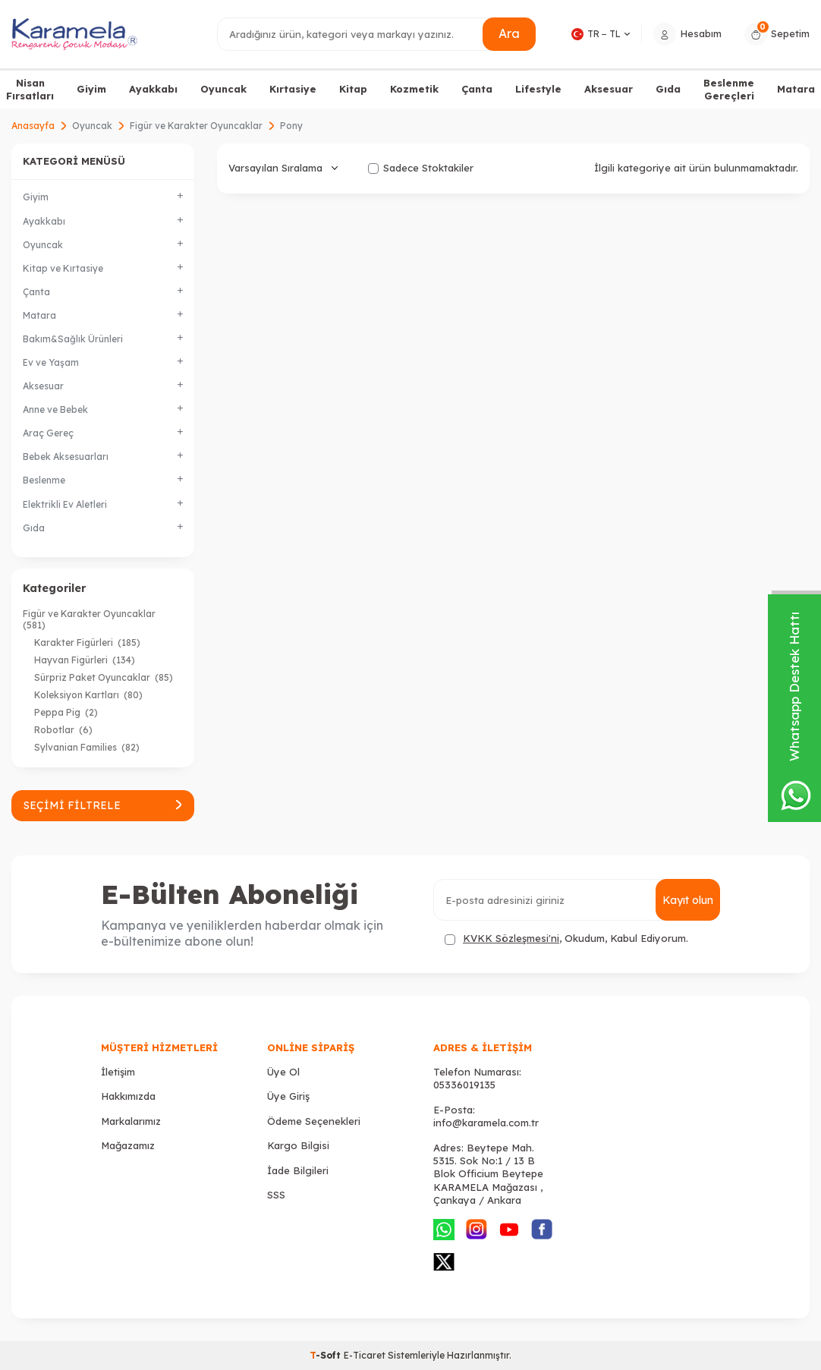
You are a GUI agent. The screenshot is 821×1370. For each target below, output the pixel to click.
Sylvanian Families (87, 747)
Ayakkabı (153, 89)
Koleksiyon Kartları (88, 695)
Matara (796, 89)
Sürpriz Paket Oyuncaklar (103, 677)
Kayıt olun (687, 900)
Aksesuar (608, 89)
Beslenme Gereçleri (728, 89)
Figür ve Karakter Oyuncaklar (196, 125)
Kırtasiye (292, 89)
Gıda (668, 89)
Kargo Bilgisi (298, 1145)
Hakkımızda (128, 1096)
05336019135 (464, 1085)
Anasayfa (33, 125)
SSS (276, 1195)
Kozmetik (414, 89)
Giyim (91, 89)
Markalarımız (131, 1121)
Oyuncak (223, 89)
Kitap (353, 89)
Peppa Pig (66, 712)
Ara (509, 33)
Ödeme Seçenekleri (313, 1121)
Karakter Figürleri (87, 642)
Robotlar (63, 729)
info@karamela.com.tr (486, 1122)
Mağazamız (128, 1145)
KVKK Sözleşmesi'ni (511, 938)
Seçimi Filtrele (103, 805)
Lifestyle (538, 89)
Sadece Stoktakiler (420, 168)
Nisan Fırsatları (30, 89)
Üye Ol (283, 1072)
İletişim (118, 1072)
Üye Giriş (288, 1096)
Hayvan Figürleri (84, 660)
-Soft (327, 1355)
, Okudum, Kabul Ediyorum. (566, 938)
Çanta (476, 89)
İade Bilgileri (298, 1170)
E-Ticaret (364, 1355)
